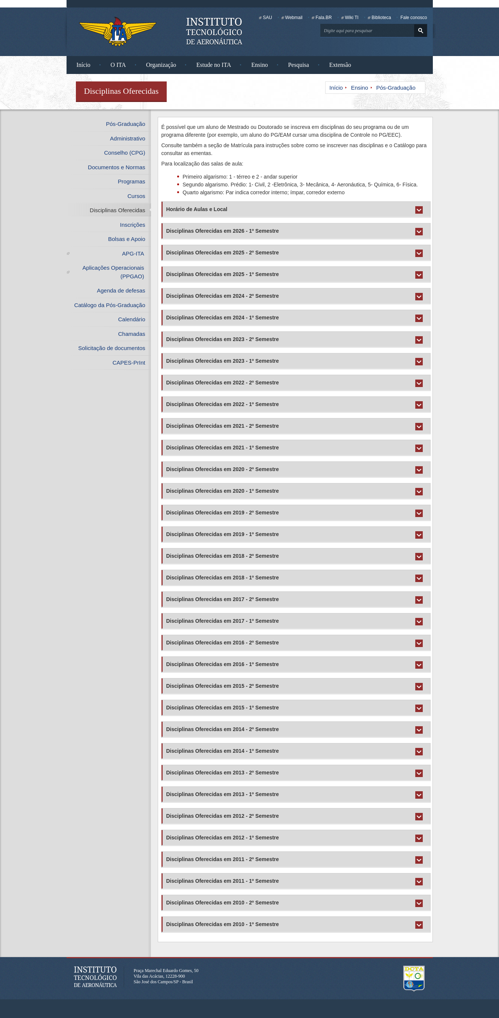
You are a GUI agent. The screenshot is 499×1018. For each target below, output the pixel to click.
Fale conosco (413, 17)
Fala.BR (323, 17)
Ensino (259, 65)
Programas (131, 181)
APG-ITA (133, 253)
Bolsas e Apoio (126, 239)
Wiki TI (351, 17)
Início (83, 65)
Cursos (136, 196)
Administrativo (127, 138)
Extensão (340, 65)
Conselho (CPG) (124, 152)
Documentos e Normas (116, 167)
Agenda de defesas (121, 290)
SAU (267, 17)
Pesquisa (298, 65)
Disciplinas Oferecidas (117, 210)
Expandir (421, 212)
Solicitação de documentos (111, 348)
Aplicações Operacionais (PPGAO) (113, 271)
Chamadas (131, 334)
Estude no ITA (213, 65)
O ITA (118, 65)
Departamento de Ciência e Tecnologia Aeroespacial (414, 979)
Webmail (293, 17)
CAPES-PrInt (129, 362)
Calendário (131, 319)
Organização (161, 65)
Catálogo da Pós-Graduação (109, 305)
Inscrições (132, 225)
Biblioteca (381, 17)
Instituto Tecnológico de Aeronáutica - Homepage (118, 31)
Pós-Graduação (395, 87)
